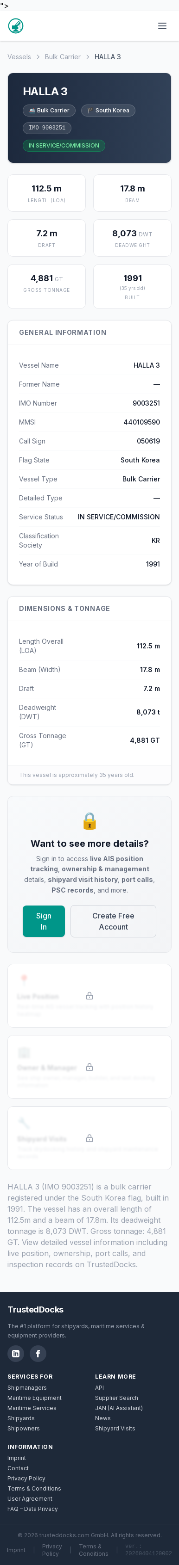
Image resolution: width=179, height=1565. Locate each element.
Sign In (43, 921)
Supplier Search (116, 1397)
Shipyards (21, 1418)
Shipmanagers (27, 1387)
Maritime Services (32, 1408)
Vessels (19, 57)
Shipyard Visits (115, 1428)
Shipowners (23, 1428)
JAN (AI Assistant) (119, 1408)
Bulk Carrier (63, 57)
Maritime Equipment (34, 1397)
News (103, 1418)
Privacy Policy (26, 1478)
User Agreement (29, 1498)
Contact (18, 1468)
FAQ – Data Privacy (32, 1508)
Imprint (16, 1457)
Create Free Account (113, 921)
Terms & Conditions (34, 1488)
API (99, 1387)
